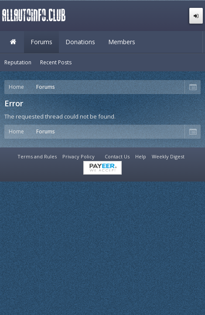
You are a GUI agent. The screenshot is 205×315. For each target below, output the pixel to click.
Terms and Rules (37, 156)
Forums (41, 42)
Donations (80, 42)
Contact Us (117, 156)
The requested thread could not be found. (60, 116)
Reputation (17, 62)
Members (121, 42)
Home (13, 42)
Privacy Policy (78, 156)
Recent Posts (56, 62)
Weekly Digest (168, 156)
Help (140, 156)
